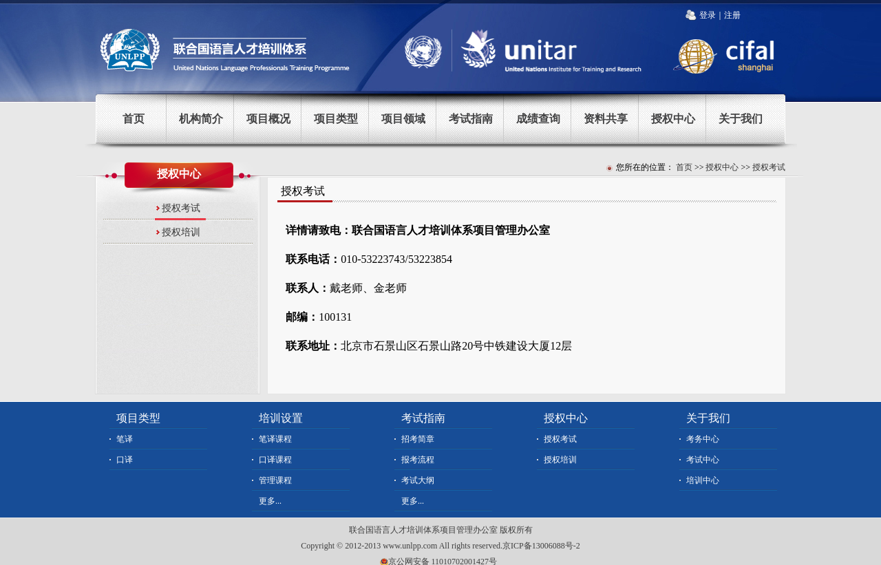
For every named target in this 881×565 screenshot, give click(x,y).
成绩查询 (538, 119)
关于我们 (741, 119)
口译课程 (275, 460)
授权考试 (768, 167)
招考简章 (417, 439)
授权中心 (673, 119)
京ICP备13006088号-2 (541, 546)
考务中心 (702, 439)
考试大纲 (417, 480)
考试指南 (471, 119)
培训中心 (702, 480)
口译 (124, 460)
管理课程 (275, 480)
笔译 (124, 439)
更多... (270, 501)
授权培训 (181, 232)
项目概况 (268, 119)
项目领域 (403, 119)
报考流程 (417, 460)
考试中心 (702, 460)
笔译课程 (275, 439)
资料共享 (606, 119)
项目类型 (336, 119)
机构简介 (201, 119)
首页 (134, 119)
